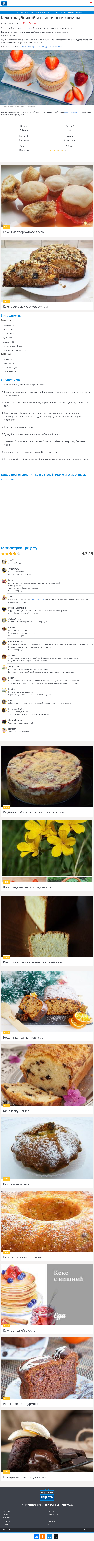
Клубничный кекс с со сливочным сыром (33, 812)
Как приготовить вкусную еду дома (4, 3)
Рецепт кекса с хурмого (20, 1403)
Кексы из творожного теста (23, 232)
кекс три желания (72, 112)
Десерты (6, 1514)
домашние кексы (53, 46)
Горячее (51, 1511)
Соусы (5, 1524)
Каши (50, 1518)
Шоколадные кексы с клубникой (27, 887)
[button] (91, 3)
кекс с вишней (37, 599)
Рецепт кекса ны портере (23, 1037)
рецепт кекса (25, 28)
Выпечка (6, 1511)
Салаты (51, 1521)
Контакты (87, 1530)
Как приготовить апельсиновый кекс (33, 962)
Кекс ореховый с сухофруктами (26, 306)
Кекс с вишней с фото (19, 1330)
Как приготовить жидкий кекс (25, 1477)
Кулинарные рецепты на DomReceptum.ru (47, 1495)
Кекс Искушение (16, 1111)
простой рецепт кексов (33, 46)
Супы (50, 1524)
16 (24, 23)
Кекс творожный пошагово (23, 1257)
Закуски (6, 1518)
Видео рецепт (35, 23)
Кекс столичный (16, 1184)
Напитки (6, 1521)
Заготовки (53, 1514)
